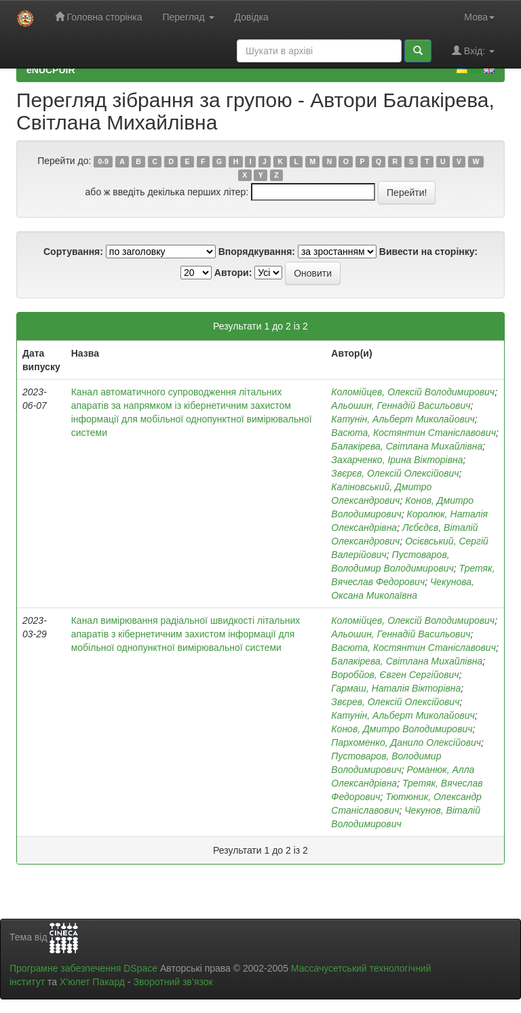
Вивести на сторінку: (428, 251)
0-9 (103, 161)
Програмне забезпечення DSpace (83, 968)
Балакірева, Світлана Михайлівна (406, 446)
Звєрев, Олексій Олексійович (395, 701)
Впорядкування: (256, 251)
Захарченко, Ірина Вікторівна (397, 459)
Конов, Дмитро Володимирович (401, 728)
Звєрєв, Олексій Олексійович (395, 473)
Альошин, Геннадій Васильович (400, 405)
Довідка (252, 17)
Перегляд (188, 17)
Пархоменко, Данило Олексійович (406, 742)
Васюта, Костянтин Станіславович (413, 432)
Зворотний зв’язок (172, 981)
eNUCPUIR (50, 69)
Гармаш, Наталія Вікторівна (396, 688)
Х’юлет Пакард (92, 981)
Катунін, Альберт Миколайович (402, 419)
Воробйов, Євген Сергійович (395, 674)
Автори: (233, 272)
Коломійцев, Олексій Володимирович (413, 391)
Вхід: (473, 50)
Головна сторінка (98, 16)
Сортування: (73, 251)
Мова (479, 17)
